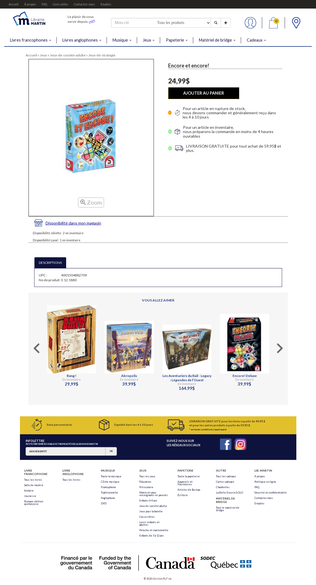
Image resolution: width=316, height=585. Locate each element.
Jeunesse (30, 496)
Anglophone (108, 498)
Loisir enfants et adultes (149, 523)
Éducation (145, 481)
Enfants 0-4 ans (148, 500)
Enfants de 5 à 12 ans (151, 535)
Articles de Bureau (189, 489)
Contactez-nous (84, 4)
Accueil (14, 4)
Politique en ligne (265, 481)
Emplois (106, 4)
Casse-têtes (147, 516)
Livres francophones (30, 40)
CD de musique (110, 481)
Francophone (108, 487)
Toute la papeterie (189, 476)
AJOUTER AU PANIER (203, 93)
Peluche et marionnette (153, 530)
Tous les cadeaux (226, 476)
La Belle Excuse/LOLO (229, 492)
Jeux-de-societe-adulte (67, 55)
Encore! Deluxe (245, 376)
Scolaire (29, 490)
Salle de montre (33, 485)
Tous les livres (33, 479)
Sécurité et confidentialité (270, 492)
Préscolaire (146, 487)
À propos (30, 4)
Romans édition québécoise (33, 502)
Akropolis (129, 376)
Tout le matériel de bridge (227, 509)
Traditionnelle (109, 492)
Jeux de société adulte (153, 505)
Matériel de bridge (217, 40)
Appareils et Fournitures (185, 483)
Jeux (149, 40)
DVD (104, 503)
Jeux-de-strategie (101, 55)
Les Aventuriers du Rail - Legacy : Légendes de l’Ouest (186, 378)
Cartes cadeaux (225, 481)
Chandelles (223, 487)
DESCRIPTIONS (50, 262)
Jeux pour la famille (151, 511)
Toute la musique (111, 476)
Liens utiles (60, 4)
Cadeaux (256, 40)
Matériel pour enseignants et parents (153, 494)
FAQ (44, 4)
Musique (122, 40)
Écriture (183, 495)
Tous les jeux (147, 476)
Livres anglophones (81, 40)
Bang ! (71, 376)
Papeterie (177, 40)
